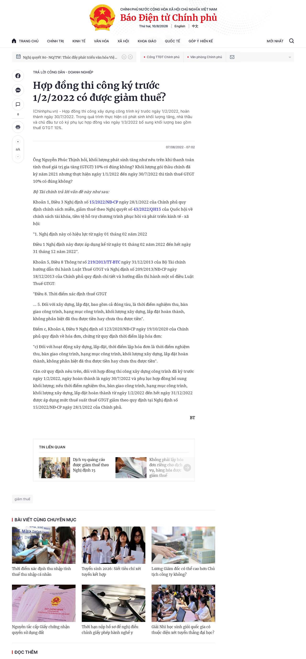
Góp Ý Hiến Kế (201, 41)
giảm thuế (22, 499)
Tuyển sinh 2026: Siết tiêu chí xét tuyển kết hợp (111, 571)
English (180, 26)
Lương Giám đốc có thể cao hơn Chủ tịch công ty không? (183, 571)
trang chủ (25, 40)
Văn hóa (101, 41)
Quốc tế (172, 41)
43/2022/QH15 (147, 209)
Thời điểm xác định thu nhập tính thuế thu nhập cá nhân (41, 571)
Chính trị (55, 41)
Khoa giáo (147, 41)
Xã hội (123, 41)
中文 (195, 26)
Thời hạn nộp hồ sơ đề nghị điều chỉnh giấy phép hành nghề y (110, 630)
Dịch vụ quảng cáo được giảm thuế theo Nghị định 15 (91, 464)
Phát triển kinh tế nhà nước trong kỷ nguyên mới (62, 57)
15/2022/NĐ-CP (103, 202)
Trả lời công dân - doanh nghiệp (63, 72)
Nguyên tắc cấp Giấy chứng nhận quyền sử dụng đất (41, 630)
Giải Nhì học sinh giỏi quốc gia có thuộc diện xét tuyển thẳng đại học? (183, 630)
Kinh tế (78, 41)
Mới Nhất (275, 41)
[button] (124, 57)
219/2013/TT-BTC (104, 262)
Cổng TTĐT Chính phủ (162, 57)
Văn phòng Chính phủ (204, 57)
